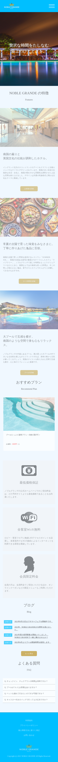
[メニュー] (52, 6)
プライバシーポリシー (29, 725)
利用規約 (29, 720)
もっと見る (29, 653)
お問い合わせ (29, 735)
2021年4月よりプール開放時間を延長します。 (32, 642)
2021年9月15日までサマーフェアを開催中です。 (33, 621)
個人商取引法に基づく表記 (29, 730)
